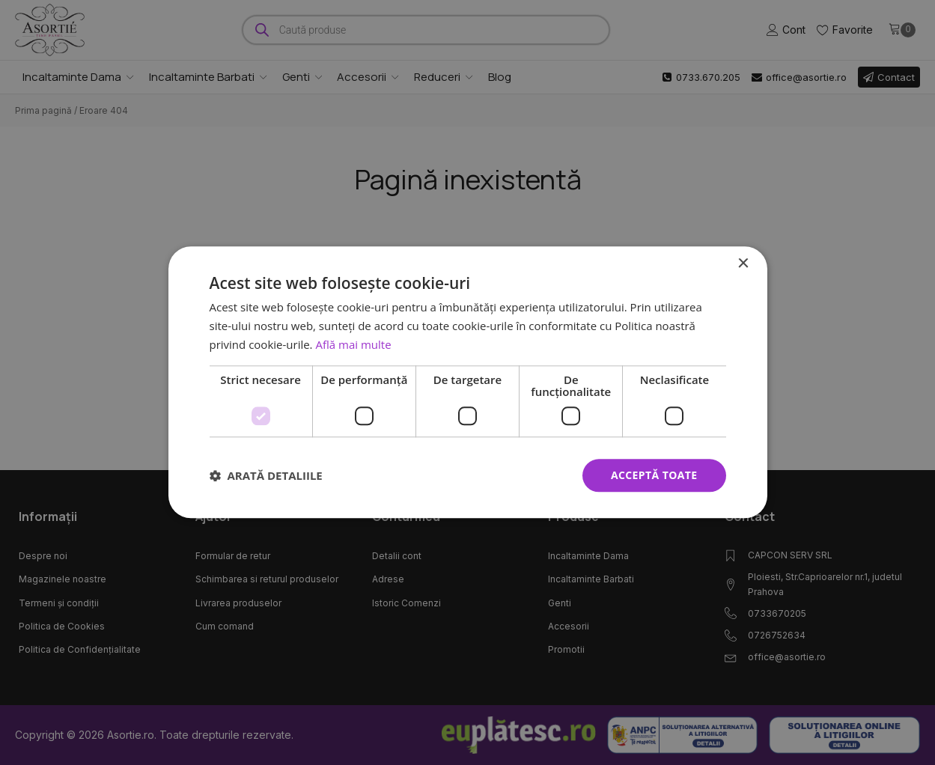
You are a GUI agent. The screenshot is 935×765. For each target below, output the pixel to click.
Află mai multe (353, 344)
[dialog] (467, 382)
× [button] (743, 263)
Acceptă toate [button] (654, 475)
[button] (266, 475)
